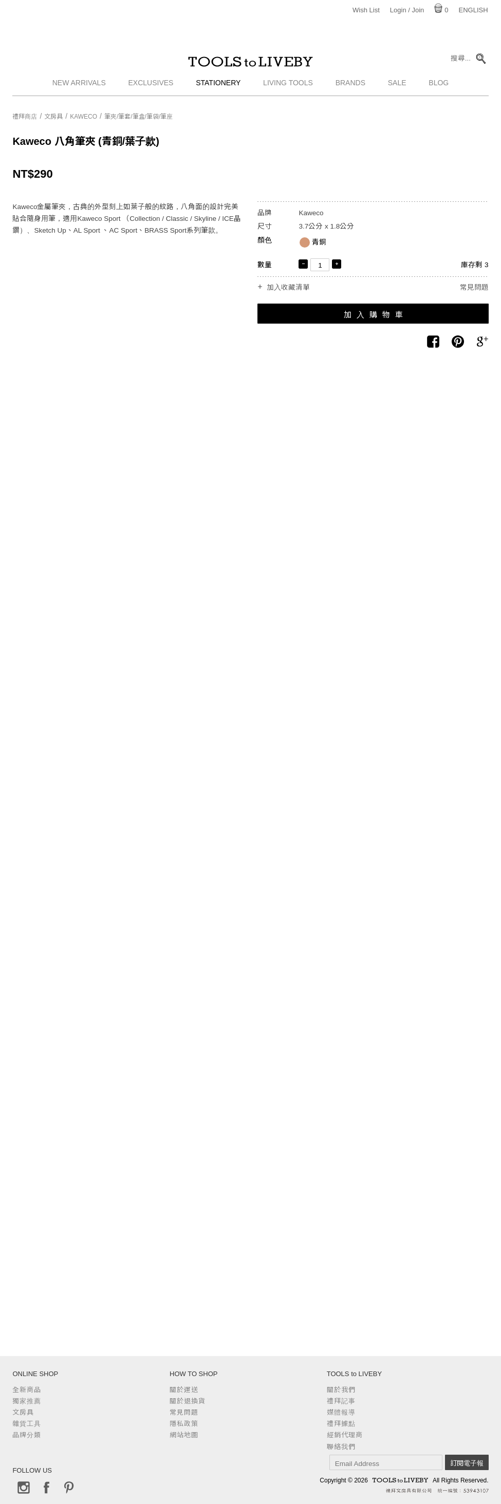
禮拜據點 (341, 1423)
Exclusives (151, 90)
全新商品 (26, 1390)
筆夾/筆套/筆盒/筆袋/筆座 (138, 116)
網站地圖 (184, 1435)
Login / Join (407, 10)
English (473, 10)
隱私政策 (184, 1423)
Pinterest (69, 1487)
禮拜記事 (341, 1401)
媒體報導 (341, 1412)
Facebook (46, 1487)
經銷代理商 (345, 1435)
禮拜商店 (24, 116)
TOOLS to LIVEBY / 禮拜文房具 (250, 65)
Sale (397, 90)
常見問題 (474, 287)
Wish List (366, 10)
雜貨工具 (26, 1423)
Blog (439, 90)
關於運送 (184, 1390)
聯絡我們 (341, 1447)
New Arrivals (79, 90)
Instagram (23, 1487)
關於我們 (341, 1390)
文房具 (53, 116)
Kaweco (83, 116)
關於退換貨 (188, 1401)
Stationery (218, 90)
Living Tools (288, 90)
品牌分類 (26, 1435)
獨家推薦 (26, 1401)
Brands (350, 90)
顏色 (264, 240)
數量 (264, 265)
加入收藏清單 (288, 287)
